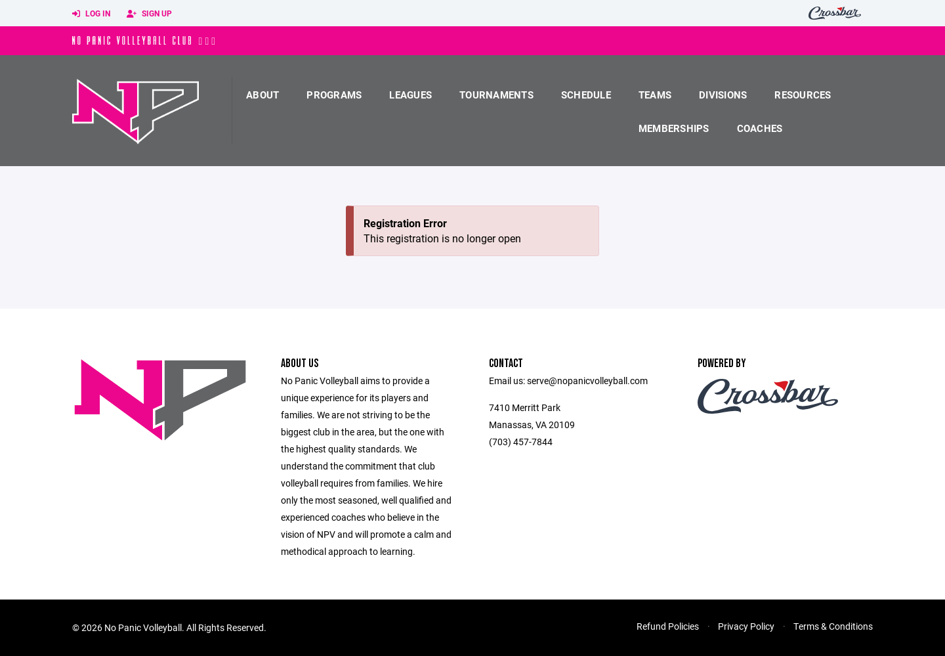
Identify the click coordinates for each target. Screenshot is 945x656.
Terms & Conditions (833, 626)
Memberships (674, 128)
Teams (655, 94)
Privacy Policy (746, 626)
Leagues (410, 94)
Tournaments (496, 94)
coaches (760, 128)
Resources (802, 94)
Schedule (586, 94)
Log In (91, 14)
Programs (334, 94)
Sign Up (149, 14)
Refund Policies (668, 626)
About (262, 94)
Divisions (723, 94)
